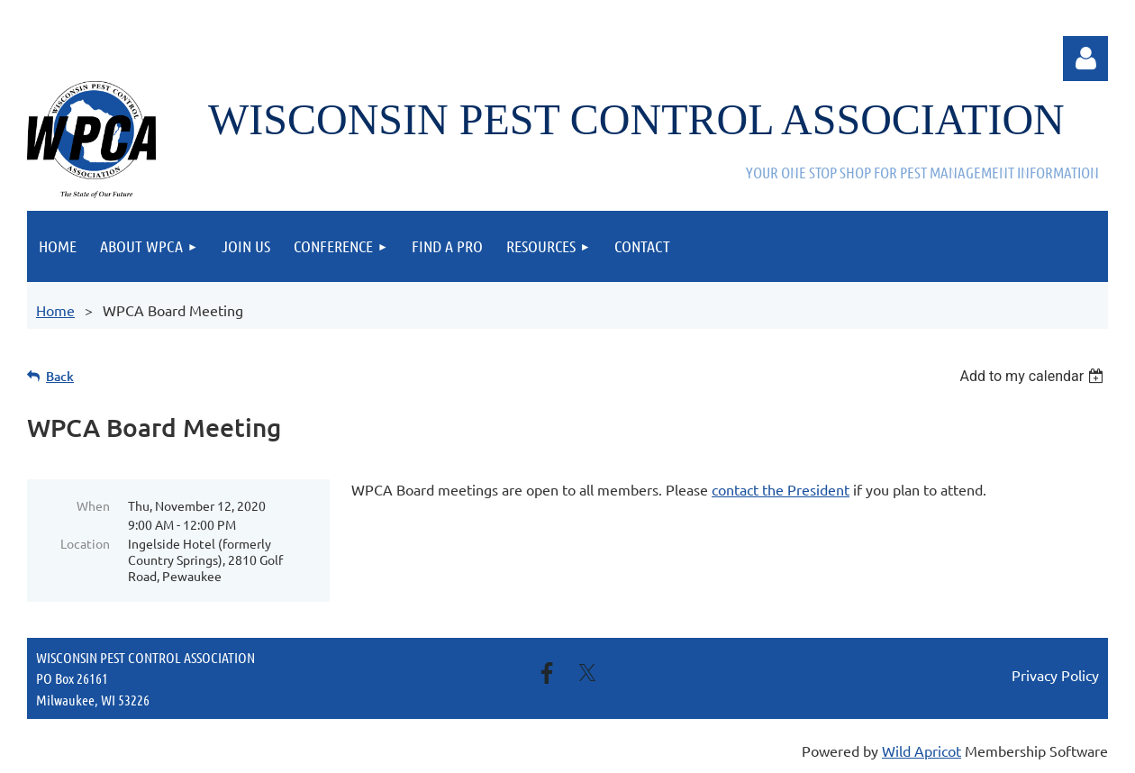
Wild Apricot (921, 750)
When (93, 505)
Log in (1085, 58)
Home (55, 310)
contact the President (780, 489)
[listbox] (1033, 376)
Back (60, 376)
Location (85, 543)
